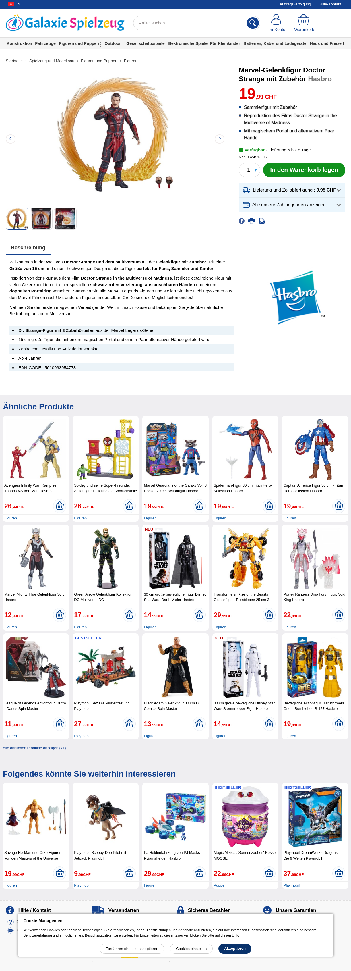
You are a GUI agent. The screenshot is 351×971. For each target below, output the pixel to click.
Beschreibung (28, 248)
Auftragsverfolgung (295, 4)
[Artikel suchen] (197, 23)
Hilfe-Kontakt (330, 4)
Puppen (220, 885)
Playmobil (82, 736)
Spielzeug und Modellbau (51, 61)
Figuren (130, 61)
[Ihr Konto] (276, 23)
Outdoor (112, 43)
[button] (292, 190)
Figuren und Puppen (79, 43)
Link (235, 935)
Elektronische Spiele (187, 43)
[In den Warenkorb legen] (304, 170)
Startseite (15, 61)
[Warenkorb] (304, 23)
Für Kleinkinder (225, 43)
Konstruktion (19, 43)
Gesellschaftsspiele (145, 43)
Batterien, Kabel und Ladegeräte (274, 43)
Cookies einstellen (191, 949)
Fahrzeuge (45, 43)
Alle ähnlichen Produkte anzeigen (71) (34, 748)
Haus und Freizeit (327, 43)
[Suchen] (253, 23)
